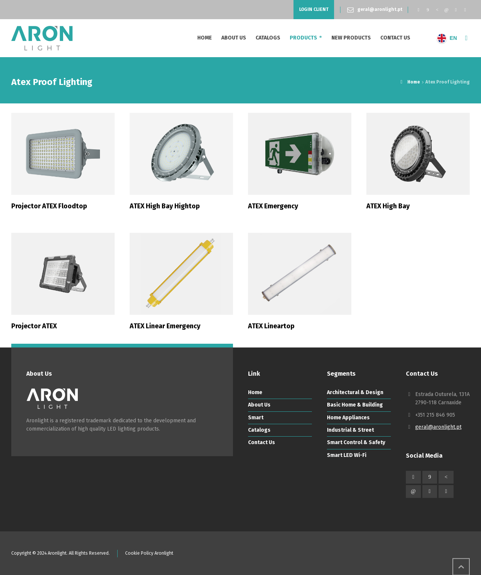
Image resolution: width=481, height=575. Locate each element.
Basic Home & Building (355, 405)
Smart (255, 417)
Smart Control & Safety (356, 442)
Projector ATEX (34, 326)
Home (255, 392)
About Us (259, 405)
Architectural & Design (355, 392)
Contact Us (261, 442)
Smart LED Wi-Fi (346, 455)
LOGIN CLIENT (313, 9)
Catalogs (259, 430)
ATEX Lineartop (271, 326)
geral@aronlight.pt (379, 9)
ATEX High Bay (388, 206)
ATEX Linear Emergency (165, 326)
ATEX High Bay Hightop (165, 206)
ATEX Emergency (273, 206)
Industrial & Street (350, 430)
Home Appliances (348, 417)
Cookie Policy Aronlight (149, 553)
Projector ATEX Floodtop (49, 206)
